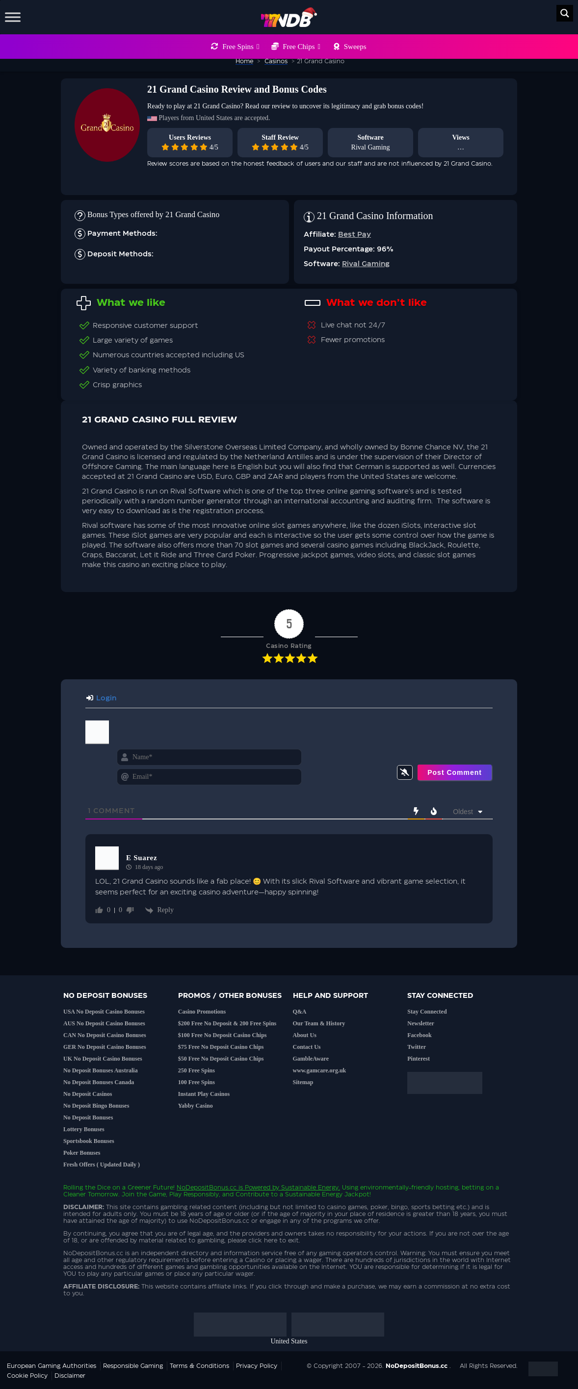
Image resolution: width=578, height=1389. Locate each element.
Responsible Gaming (133, 1366)
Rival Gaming (370, 147)
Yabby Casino (195, 1105)
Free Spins (240, 46)
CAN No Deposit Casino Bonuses (104, 1035)
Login (101, 698)
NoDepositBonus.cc (206, 1188)
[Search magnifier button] (564, 13)
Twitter (416, 1046)
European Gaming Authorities (51, 1366)
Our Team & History (319, 1023)
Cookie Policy (27, 1376)
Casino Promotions (202, 1011)
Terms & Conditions (199, 1366)
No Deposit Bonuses (88, 1117)
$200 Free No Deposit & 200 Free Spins (227, 1023)
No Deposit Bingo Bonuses (96, 1105)
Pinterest (418, 1058)
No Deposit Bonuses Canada (98, 1082)
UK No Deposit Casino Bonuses (102, 1058)
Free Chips (301, 46)
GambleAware (311, 1058)
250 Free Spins (196, 1070)
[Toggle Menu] (13, 17)
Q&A (300, 1011)
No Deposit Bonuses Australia (100, 1070)
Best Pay (354, 234)
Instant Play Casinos (204, 1094)
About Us (304, 1035)
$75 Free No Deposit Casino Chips (221, 1046)
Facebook (419, 1035)
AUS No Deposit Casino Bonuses (104, 1023)
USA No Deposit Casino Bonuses (104, 1011)
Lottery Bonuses (84, 1129)
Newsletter (420, 1023)
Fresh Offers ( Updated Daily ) (101, 1164)
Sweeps (355, 46)
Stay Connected (427, 1011)
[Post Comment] (455, 772)
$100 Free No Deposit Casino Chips (222, 1035)
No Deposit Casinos (87, 1094)
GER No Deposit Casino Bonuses (104, 1046)
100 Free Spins (196, 1082)
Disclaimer (69, 1376)
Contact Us (307, 1046)
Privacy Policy (256, 1366)
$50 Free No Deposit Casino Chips (221, 1058)
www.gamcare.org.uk (319, 1070)
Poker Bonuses (81, 1152)
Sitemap (303, 1082)
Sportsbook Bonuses (88, 1141)
